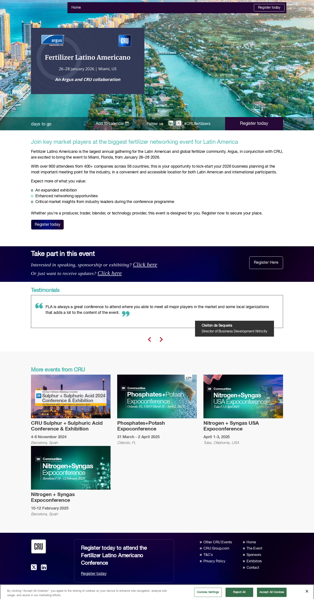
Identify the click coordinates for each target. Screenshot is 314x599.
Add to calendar (112, 124)
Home (76, 7)
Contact (253, 568)
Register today (269, 7)
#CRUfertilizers (197, 124)
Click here (145, 264)
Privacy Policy (214, 561)
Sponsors (254, 555)
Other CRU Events (217, 542)
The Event (254, 548)
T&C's (208, 555)
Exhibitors (254, 561)
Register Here (266, 263)
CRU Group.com (216, 548)
